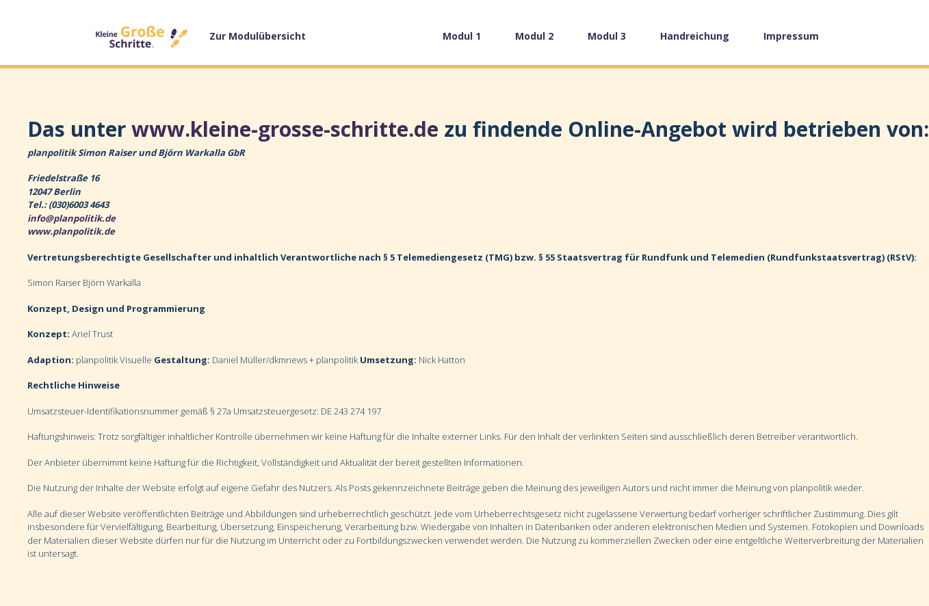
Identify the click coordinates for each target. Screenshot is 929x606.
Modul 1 (462, 35)
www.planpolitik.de (71, 231)
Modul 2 (534, 35)
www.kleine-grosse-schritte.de (285, 129)
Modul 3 (607, 35)
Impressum (791, 35)
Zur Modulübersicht (257, 35)
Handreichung (694, 35)
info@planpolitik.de (71, 218)
